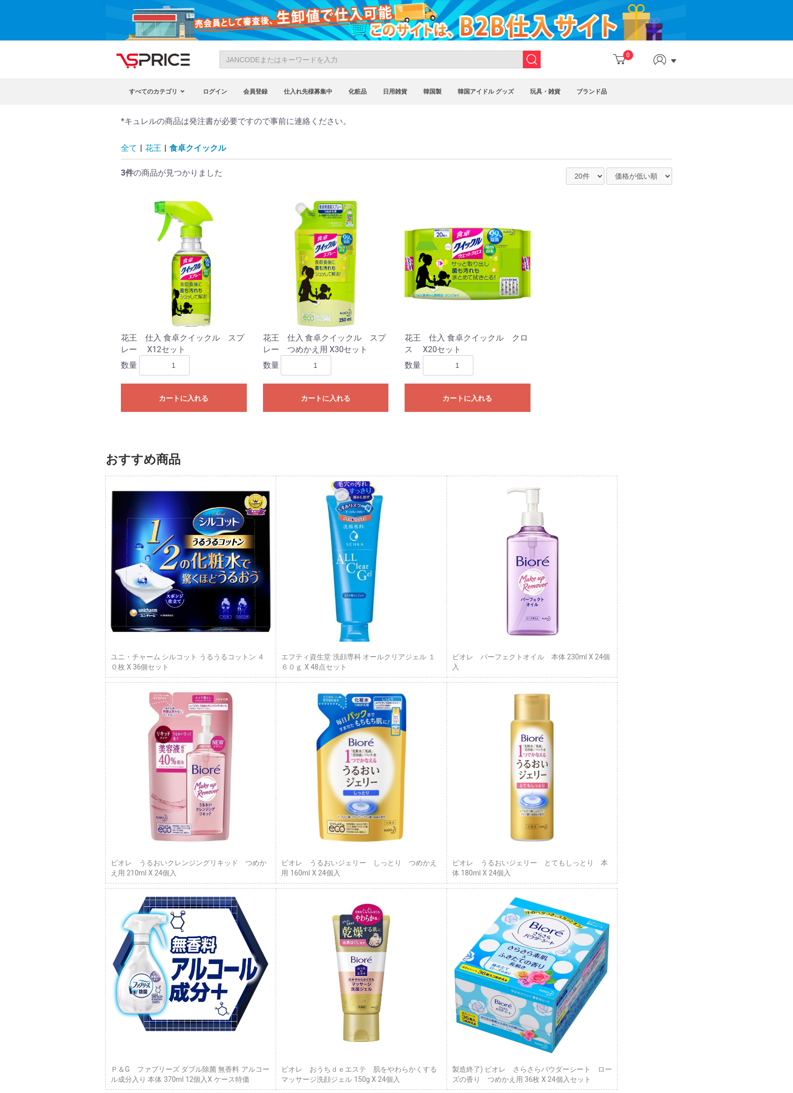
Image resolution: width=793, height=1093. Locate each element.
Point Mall (325, 900)
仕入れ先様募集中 (308, 91)
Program (323, 877)
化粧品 (357, 91)
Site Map (140, 922)
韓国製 (432, 91)
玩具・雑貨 (545, 91)
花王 (153, 148)
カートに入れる (183, 398)
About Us (140, 889)
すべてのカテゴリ (158, 91)
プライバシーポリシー (529, 895)
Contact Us (143, 877)
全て (129, 148)
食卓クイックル (197, 148)
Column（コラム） (523, 872)
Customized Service (341, 922)
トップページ (515, 861)
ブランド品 (592, 91)
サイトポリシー (518, 906)
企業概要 (508, 917)
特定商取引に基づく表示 (532, 883)
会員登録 (255, 91)
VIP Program (329, 934)
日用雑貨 (395, 91)
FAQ (132, 900)
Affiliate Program (336, 889)
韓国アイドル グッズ (486, 91)
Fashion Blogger (335, 911)
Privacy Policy (147, 911)
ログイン (215, 91)
